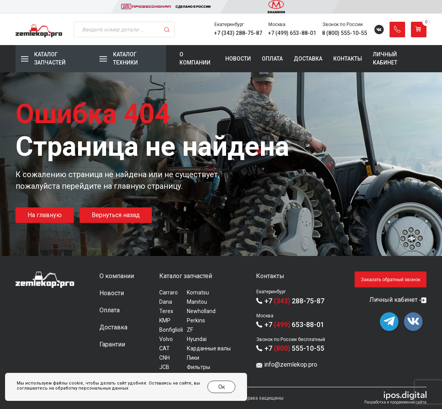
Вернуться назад (116, 215)
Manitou (197, 302)
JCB (164, 367)
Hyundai (197, 339)
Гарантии (112, 344)
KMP (165, 320)
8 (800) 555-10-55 (344, 33)
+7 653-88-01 (294, 324)
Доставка (308, 59)
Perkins (196, 320)
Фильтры (198, 367)
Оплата (272, 59)
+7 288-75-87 (294, 301)
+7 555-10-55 (294, 348)
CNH (164, 358)
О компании (195, 58)
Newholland (201, 311)
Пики (193, 358)
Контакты (347, 59)
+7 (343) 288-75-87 (238, 33)
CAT (164, 348)
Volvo (166, 339)
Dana (165, 302)
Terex (166, 311)
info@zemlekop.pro (290, 364)
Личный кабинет (385, 58)
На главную (45, 215)
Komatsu (198, 292)
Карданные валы (209, 348)
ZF (190, 330)
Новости (238, 59)
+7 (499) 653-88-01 (292, 33)
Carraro (168, 292)
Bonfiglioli (171, 330)
